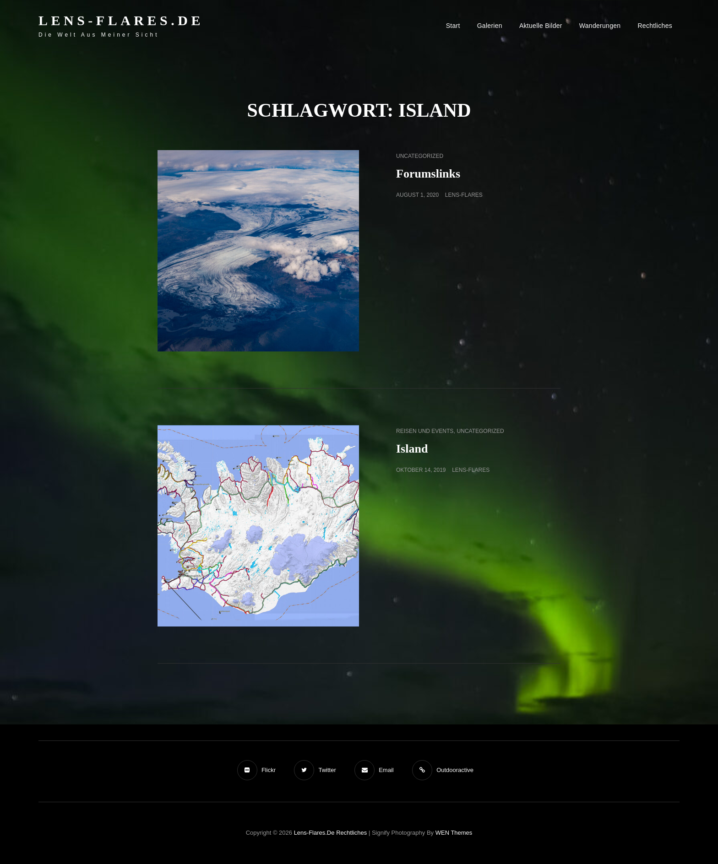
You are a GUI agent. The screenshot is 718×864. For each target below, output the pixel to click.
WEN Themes (454, 832)
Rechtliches (654, 25)
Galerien (489, 25)
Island (412, 448)
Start (453, 25)
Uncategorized (419, 156)
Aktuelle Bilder (540, 25)
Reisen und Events (424, 431)
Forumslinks (428, 173)
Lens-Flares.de (121, 20)
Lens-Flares (464, 195)
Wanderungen (600, 25)
